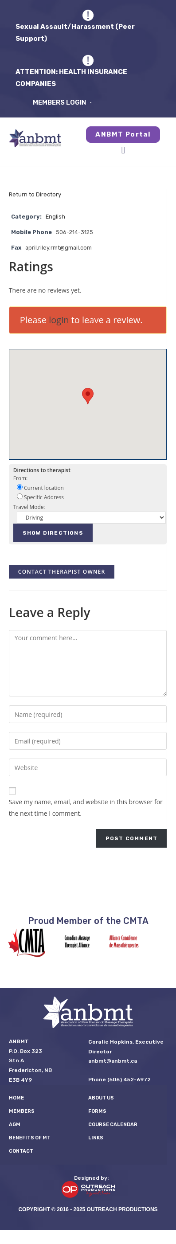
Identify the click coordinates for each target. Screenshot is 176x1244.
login (59, 320)
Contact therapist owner (61, 571)
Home (16, 1098)
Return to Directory (35, 194)
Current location (40, 487)
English (55, 216)
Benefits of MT (30, 1138)
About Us (101, 1098)
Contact (21, 1151)
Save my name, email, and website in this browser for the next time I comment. (86, 807)
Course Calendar (112, 1124)
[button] (123, 150)
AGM (14, 1124)
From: (20, 477)
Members (22, 1111)
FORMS (97, 1111)
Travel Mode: (29, 506)
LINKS (95, 1138)
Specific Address (40, 497)
